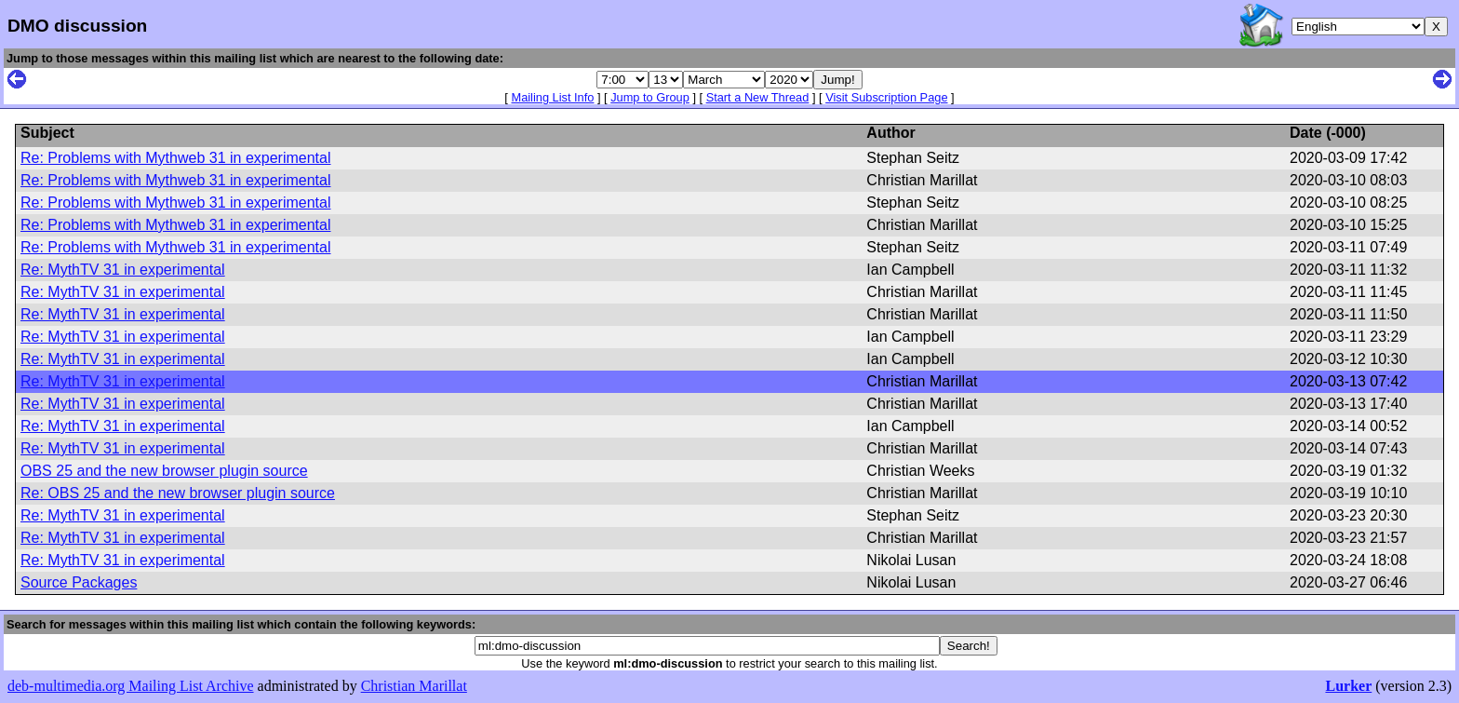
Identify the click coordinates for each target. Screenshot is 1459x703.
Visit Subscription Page (886, 97)
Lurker (1348, 686)
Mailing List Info (552, 97)
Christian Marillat (414, 686)
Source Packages (78, 582)
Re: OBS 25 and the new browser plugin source (177, 493)
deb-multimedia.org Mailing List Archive (130, 686)
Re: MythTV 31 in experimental (122, 269)
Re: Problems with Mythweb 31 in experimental (175, 158)
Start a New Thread (758, 97)
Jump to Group (649, 97)
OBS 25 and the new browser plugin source (164, 471)
